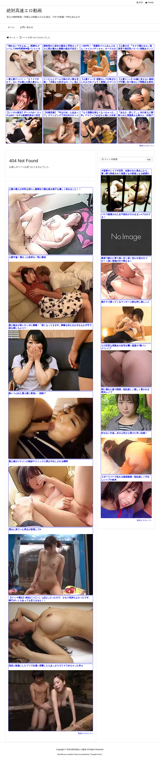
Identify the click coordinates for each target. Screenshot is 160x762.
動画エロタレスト (146, 146)
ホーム (12, 37)
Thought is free (95, 754)
